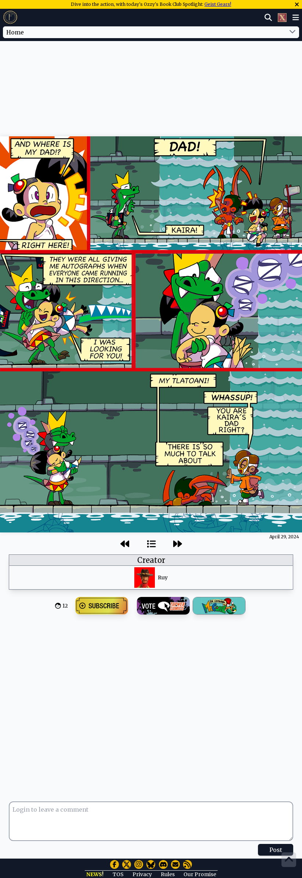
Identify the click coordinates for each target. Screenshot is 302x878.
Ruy (163, 577)
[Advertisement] (151, 63)
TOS (118, 874)
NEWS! (94, 874)
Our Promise (199, 874)
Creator (151, 560)
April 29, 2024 (284, 536)
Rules (168, 874)
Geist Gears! (217, 4)
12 (65, 605)
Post (275, 849)
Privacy (142, 874)
